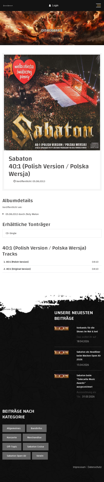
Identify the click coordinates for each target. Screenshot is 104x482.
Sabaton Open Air (16, 455)
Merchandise (34, 437)
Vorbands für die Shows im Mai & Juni (87, 330)
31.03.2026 (88, 396)
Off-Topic (12, 446)
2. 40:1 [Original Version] (17, 269)
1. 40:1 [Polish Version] (16, 261)
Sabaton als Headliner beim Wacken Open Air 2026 (89, 356)
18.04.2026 (83, 341)
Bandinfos (36, 428)
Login (53, 5)
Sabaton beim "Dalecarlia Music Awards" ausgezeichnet (86, 381)
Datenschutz (95, 467)
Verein (39, 455)
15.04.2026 (83, 364)
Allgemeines (14, 428)
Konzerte (12, 437)
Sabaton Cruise (35, 446)
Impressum (79, 467)
